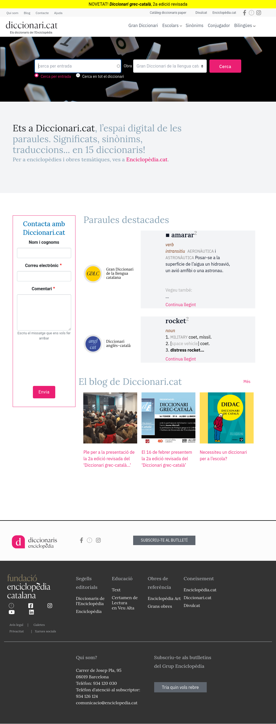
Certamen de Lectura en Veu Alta (125, 602)
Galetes (39, 625)
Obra (128, 66)
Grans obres (160, 606)
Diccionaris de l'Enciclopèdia (90, 601)
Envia (44, 392)
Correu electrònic (41, 265)
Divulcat (201, 13)
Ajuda (58, 13)
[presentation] (44, 360)
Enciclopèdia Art (164, 598)
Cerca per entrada (56, 76)
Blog (27, 13)
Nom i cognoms (44, 242)
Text (116, 589)
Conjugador (219, 25)
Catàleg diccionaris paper (168, 13)
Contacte (42, 13)
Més (246, 381)
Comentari (42, 288)
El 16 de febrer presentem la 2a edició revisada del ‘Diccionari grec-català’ (167, 458)
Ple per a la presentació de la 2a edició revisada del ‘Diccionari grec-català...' (108, 458)
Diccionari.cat (197, 597)
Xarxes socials (45, 631)
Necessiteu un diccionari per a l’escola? (223, 455)
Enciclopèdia (89, 611)
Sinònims (194, 25)
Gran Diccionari (143, 25)
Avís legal (16, 625)
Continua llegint (180, 304)
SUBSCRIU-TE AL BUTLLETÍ (164, 540)
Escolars (170, 25)
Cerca (225, 66)
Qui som (12, 13)
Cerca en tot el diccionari (103, 76)
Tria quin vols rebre (180, 687)
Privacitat (16, 631)
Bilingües (243, 25)
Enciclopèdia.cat (224, 13)
